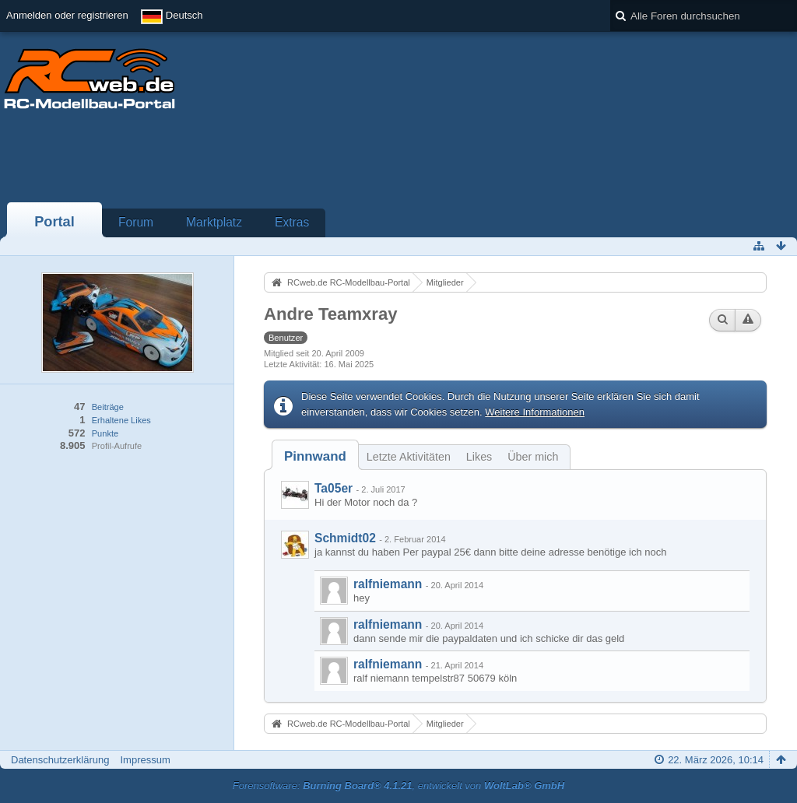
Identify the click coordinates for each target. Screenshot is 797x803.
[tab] (315, 456)
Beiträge (108, 407)
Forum (135, 222)
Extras (292, 222)
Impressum (145, 760)
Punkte (105, 433)
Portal (54, 222)
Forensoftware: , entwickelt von (398, 785)
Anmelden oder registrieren (67, 15)
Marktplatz (214, 222)
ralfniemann (387, 584)
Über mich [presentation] (532, 457)
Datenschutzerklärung (60, 760)
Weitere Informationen (535, 412)
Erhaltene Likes (121, 420)
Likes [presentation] (479, 457)
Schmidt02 (345, 538)
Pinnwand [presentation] (315, 456)
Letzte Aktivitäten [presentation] (409, 457)
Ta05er (333, 488)
